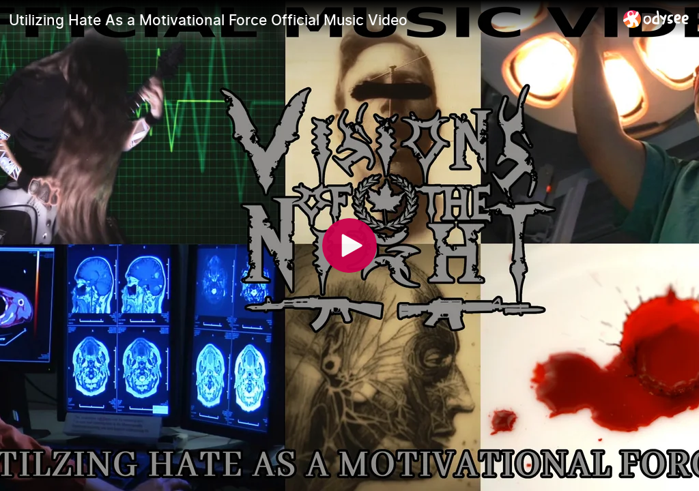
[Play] (349, 245)
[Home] (656, 18)
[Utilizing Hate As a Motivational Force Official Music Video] (310, 19)
